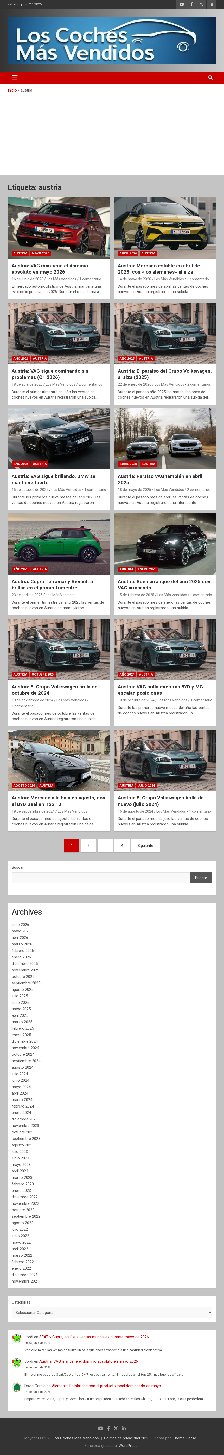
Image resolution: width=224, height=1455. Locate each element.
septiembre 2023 (26, 1138)
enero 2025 (21, 1035)
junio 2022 (20, 1236)
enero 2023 (21, 1190)
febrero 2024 (23, 1106)
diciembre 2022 (25, 1197)
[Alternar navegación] (15, 78)
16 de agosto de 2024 (135, 811)
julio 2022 (20, 1229)
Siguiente (145, 845)
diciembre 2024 (25, 1041)
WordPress (128, 1445)
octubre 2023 (23, 1132)
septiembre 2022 (26, 1216)
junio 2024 (20, 1080)
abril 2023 (20, 1171)
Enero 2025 (147, 569)
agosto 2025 (22, 989)
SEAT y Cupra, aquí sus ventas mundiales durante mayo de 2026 (94, 1337)
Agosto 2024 (24, 786)
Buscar (18, 867)
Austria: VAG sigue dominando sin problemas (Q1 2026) (50, 374)
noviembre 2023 (25, 1125)
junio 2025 (20, 1002)
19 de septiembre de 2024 (33, 811)
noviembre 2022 (25, 1203)
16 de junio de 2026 (27, 279)
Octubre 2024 (43, 674)
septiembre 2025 (26, 983)
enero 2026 (21, 957)
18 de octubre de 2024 (136, 700)
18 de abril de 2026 (27, 384)
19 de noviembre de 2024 (32, 700)
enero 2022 (21, 1268)
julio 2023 (20, 1151)
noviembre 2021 (25, 1281)
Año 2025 (127, 358)
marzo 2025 (22, 1022)
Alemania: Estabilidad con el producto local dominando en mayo (106, 1385)
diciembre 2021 (25, 1274)
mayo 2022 (21, 1242)
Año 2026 (20, 358)
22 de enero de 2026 (134, 384)
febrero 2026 (23, 950)
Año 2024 (127, 674)
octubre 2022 (23, 1210)
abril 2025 (20, 1015)
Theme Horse (184, 1438)
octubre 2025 (23, 976)
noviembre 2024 (25, 1048)
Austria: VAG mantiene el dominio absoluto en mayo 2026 (50, 269)
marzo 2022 (22, 1255)
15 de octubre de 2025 (30, 490)
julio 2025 (20, 996)
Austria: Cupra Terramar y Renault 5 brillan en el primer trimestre (52, 585)
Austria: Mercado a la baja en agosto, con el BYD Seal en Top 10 (58, 801)
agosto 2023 (22, 1145)
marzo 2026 (22, 944)
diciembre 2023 (25, 1119)
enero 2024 (21, 1112)
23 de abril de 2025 (27, 595)
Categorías (21, 1302)
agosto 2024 (22, 1067)
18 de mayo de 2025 (134, 490)
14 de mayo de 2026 (134, 279)
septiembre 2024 (26, 1061)
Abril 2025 (128, 464)
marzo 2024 (22, 1099)
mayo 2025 (21, 1009)
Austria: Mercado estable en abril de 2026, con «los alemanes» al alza (159, 269)
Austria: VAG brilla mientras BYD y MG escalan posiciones (160, 690)
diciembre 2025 (25, 963)
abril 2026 (20, 937)
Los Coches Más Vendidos (76, 1438)
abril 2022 (20, 1249)
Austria (20, 253)
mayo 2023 (21, 1164)
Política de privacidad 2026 (126, 1438)
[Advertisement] (112, 132)
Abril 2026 (128, 253)
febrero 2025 (23, 1028)
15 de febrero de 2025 (136, 595)
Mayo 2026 (40, 253)
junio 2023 (20, 1158)
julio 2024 (20, 1073)
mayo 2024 (21, 1086)
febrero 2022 (23, 1261)
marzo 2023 (22, 1177)
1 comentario (90, 279)
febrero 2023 (23, 1184)
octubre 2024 (23, 1054)
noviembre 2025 (25, 970)
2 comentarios (90, 384)
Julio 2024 (146, 786)
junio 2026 (20, 924)
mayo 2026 (21, 931)
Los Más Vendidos (61, 279)
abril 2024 (20, 1093)
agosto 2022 (22, 1223)
